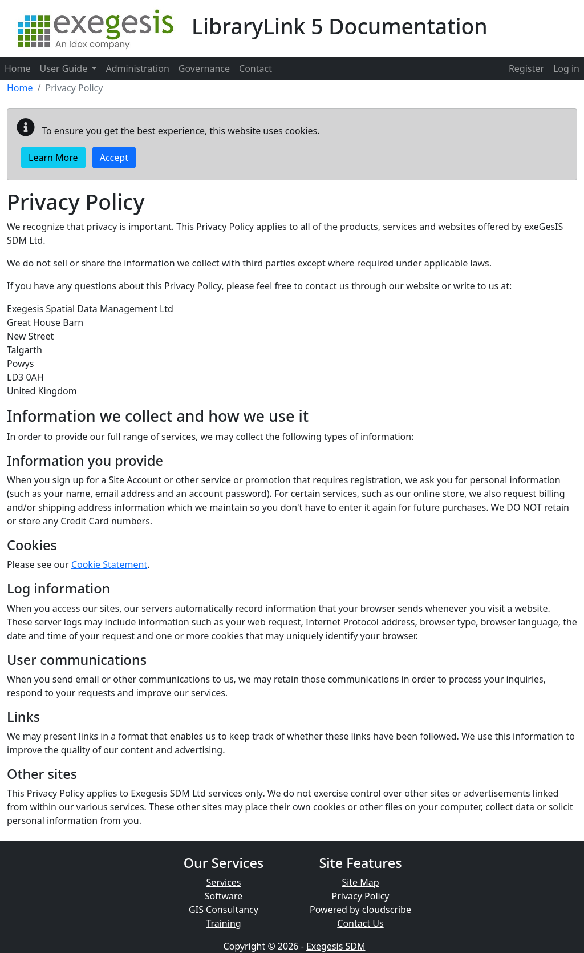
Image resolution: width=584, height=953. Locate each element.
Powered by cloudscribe (360, 909)
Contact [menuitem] (255, 68)
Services (223, 882)
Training (223, 923)
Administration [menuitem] (137, 68)
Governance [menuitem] (204, 68)
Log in (566, 68)
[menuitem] (526, 68)
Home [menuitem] (18, 68)
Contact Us (360, 923)
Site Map (360, 882)
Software (224, 896)
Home (20, 88)
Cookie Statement (109, 564)
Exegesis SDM (336, 946)
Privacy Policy (361, 896)
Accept (114, 157)
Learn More (53, 157)
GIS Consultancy (223, 909)
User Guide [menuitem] (68, 68)
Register (526, 68)
